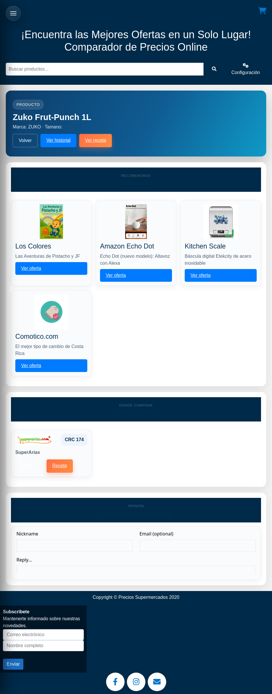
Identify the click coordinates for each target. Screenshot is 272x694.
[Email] (157, 682)
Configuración (245, 69)
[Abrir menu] (13, 13)
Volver (25, 140)
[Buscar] (104, 69)
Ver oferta (31, 268)
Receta (59, 465)
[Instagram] (136, 682)
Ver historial (58, 140)
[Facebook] (115, 682)
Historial (29, 465)
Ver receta (95, 140)
